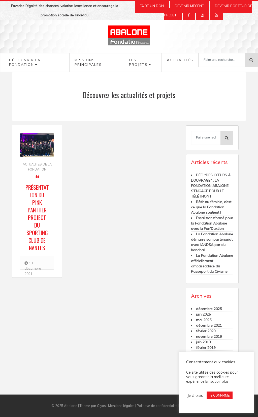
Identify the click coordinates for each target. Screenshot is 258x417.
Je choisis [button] (195, 395)
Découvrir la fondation (25, 62)
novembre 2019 (209, 336)
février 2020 (205, 331)
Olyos (101, 406)
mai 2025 (203, 320)
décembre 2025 (209, 309)
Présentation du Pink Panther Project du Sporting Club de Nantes (37, 217)
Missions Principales (88, 62)
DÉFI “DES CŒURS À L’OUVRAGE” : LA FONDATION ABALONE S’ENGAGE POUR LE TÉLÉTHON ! (211, 186)
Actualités (180, 60)
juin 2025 (203, 314)
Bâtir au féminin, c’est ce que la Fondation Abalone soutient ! (211, 207)
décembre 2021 (209, 325)
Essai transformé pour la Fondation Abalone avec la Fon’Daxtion (212, 223)
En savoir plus (217, 381)
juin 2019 (203, 342)
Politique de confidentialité (157, 406)
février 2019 (205, 347)
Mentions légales (121, 406)
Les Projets (138, 62)
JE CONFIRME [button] (220, 395)
